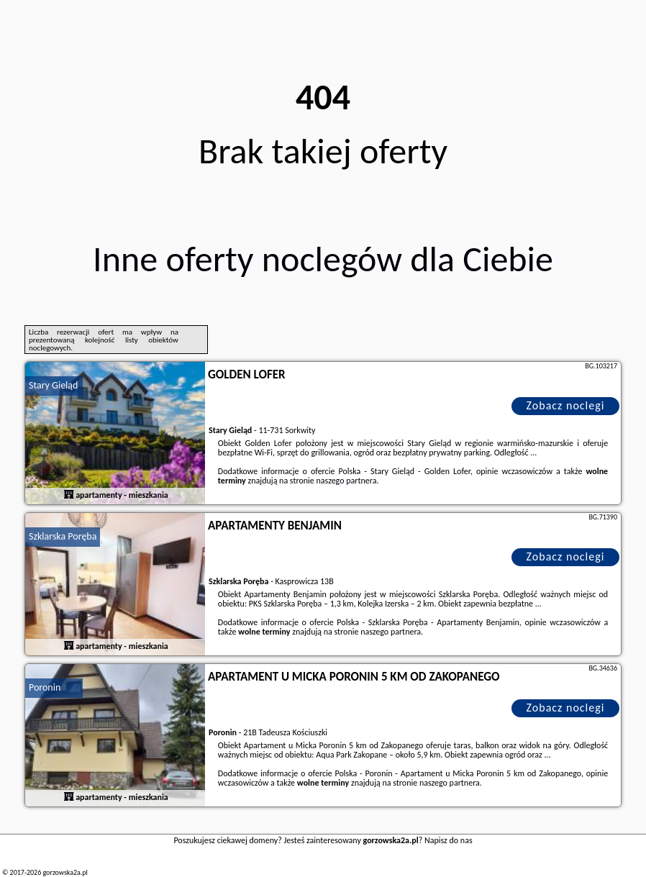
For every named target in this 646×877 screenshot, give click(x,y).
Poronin (44, 687)
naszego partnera (347, 481)
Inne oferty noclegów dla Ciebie (323, 259)
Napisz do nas (448, 840)
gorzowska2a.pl (64, 872)
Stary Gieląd (53, 385)
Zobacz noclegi (566, 405)
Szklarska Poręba (62, 536)
